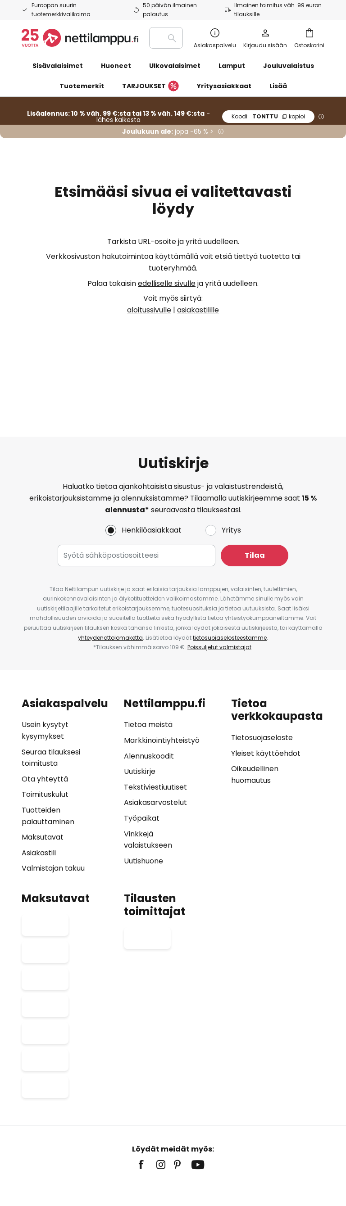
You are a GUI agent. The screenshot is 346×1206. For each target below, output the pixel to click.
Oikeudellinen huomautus (131, 1129)
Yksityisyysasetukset (62, 1129)
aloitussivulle (149, 310)
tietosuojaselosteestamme (230, 583)
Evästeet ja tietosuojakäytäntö (270, 1129)
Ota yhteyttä (45, 724)
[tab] (68, 731)
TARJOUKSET (150, 86)
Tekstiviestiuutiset (155, 732)
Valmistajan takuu (53, 814)
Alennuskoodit (149, 701)
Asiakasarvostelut (155, 748)
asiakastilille (198, 310)
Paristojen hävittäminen (137, 1142)
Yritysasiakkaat (224, 85)
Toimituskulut (45, 740)
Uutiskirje (139, 717)
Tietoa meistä (148, 670)
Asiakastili (39, 798)
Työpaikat (141, 764)
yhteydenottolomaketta (110, 583)
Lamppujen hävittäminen (211, 1142)
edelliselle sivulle (167, 283)
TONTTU (268, 116)
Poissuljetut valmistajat (219, 593)
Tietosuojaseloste (262, 683)
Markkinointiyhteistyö (162, 686)
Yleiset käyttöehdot (265, 699)
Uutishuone (143, 806)
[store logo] (80, 38)
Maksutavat (43, 783)
